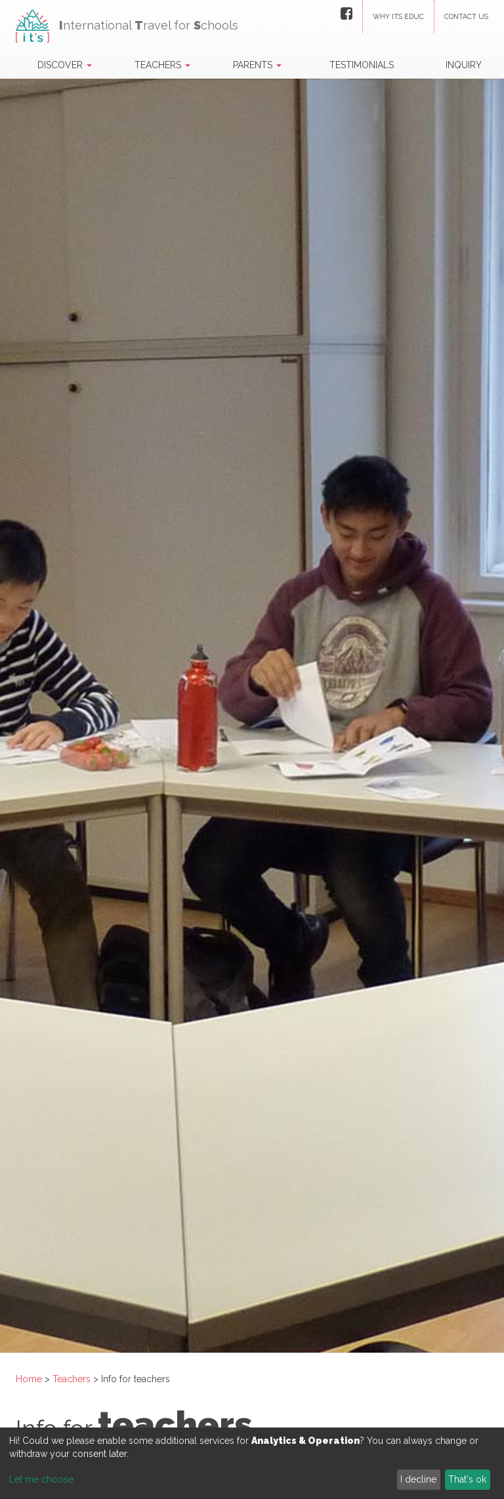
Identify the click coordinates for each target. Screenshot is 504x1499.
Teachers (72, 1379)
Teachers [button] (162, 65)
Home (29, 1379)
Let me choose (41, 1479)
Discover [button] (64, 65)
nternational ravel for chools (127, 21)
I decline (418, 1479)
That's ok (467, 1479)
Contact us (466, 16)
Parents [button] (257, 65)
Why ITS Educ (398, 16)
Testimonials (361, 65)
